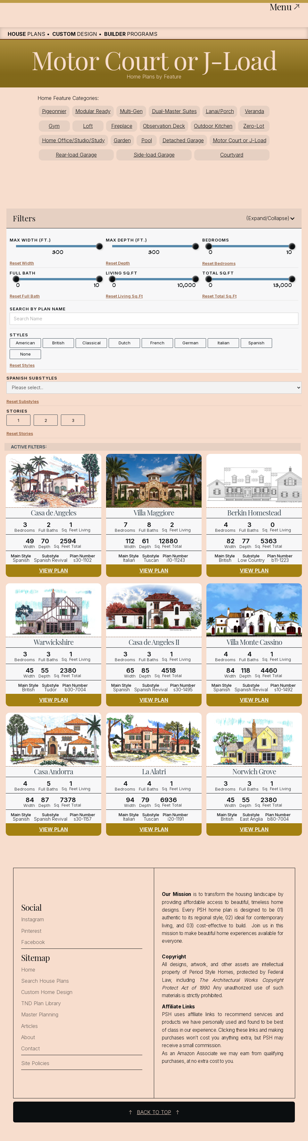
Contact (30, 1049)
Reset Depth (118, 263)
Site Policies (35, 1063)
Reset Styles (22, 365)
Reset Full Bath (25, 296)
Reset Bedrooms (219, 263)
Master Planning (39, 1015)
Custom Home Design (46, 992)
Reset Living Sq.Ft (124, 296)
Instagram (32, 919)
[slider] (99, 246)
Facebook (33, 942)
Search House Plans (45, 981)
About (28, 1037)
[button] (154, 218)
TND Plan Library (41, 1003)
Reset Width (22, 263)
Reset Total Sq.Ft (219, 296)
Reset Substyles (22, 401)
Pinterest (31, 931)
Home (28, 970)
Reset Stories (19, 433)
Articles (29, 1026)
